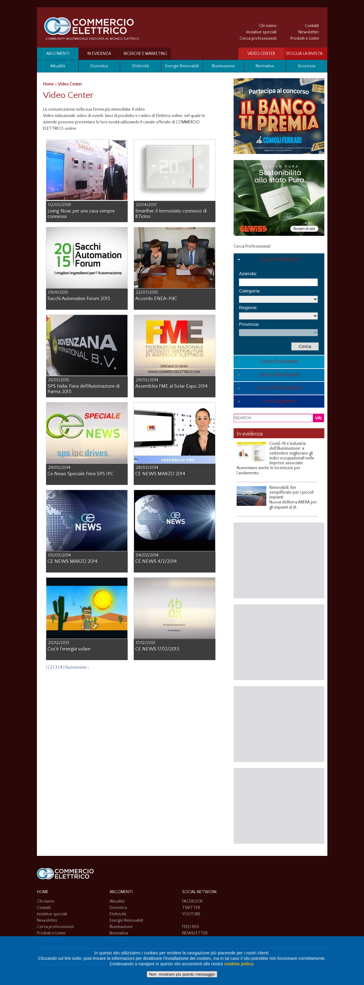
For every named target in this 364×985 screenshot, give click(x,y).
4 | (62, 667)
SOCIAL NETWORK (199, 892)
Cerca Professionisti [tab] (269, 388)
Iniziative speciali (261, 32)
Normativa (265, 66)
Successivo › (77, 667)
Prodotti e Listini (304, 38)
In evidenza (99, 53)
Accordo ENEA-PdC (156, 298)
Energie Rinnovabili (182, 66)
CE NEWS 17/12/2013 (157, 649)
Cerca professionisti (258, 38)
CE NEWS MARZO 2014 (160, 473)
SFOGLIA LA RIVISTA (304, 53)
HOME (42, 892)
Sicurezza (306, 66)
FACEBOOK (192, 901)
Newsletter (308, 32)
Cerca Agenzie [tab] (266, 401)
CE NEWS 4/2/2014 (156, 561)
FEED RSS (190, 926)
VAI (318, 418)
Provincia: (249, 324)
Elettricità (140, 66)
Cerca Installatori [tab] (268, 259)
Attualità (57, 66)
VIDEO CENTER (261, 53)
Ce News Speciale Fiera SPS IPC (80, 473)
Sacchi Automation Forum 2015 (79, 298)
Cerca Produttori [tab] (267, 362)
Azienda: (248, 273)
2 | (52, 667)
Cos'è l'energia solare (69, 649)
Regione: (248, 307)
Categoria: (250, 290)
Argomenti (57, 53)
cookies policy (238, 963)
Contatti (312, 25)
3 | (57, 667)
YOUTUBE (191, 914)
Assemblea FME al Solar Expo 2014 (171, 386)
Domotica (99, 66)
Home (48, 84)
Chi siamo (268, 25)
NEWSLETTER (195, 933)
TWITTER (191, 907)
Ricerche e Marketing (145, 53)
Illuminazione (223, 66)
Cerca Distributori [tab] (268, 375)
